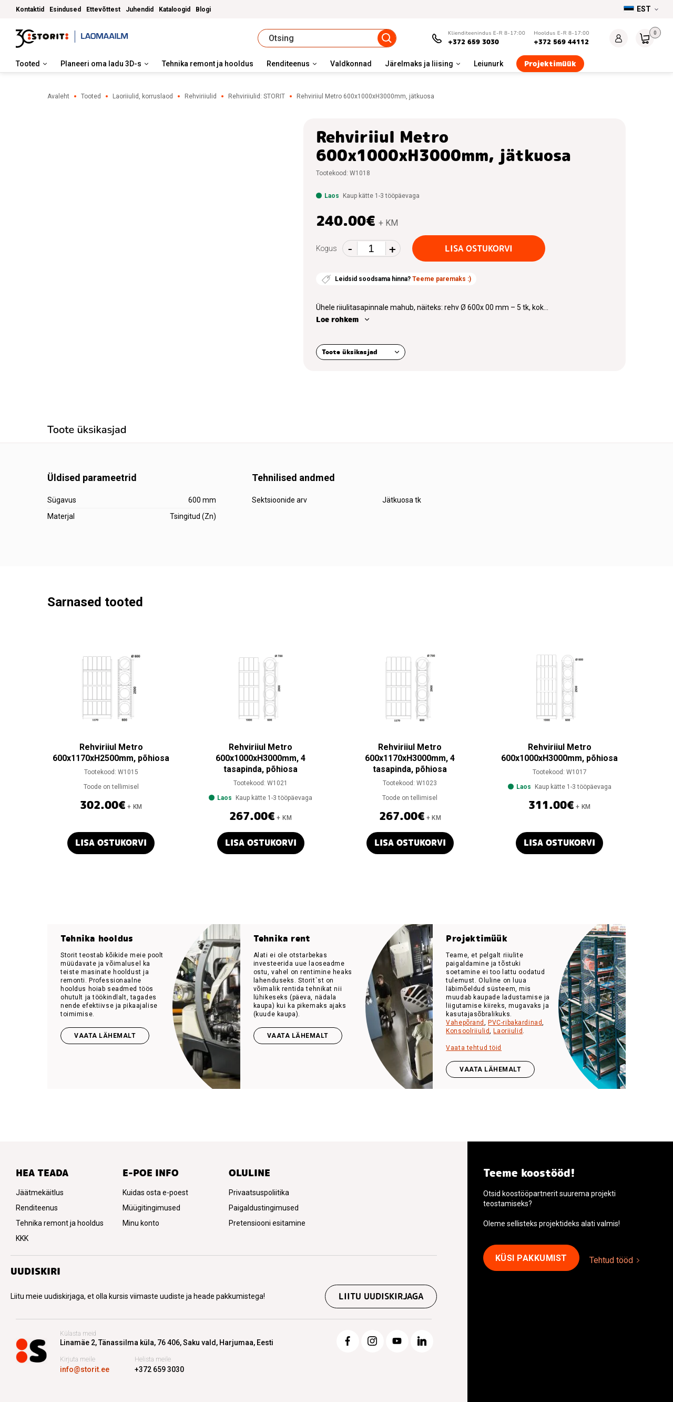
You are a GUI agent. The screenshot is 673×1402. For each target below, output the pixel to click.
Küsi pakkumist (531, 1258)
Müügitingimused (151, 1208)
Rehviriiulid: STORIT (256, 96)
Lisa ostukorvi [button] (111, 843)
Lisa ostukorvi (479, 249)
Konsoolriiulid (468, 1031)
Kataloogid (174, 9)
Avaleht (58, 96)
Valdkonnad (351, 63)
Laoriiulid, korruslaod (143, 96)
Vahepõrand (465, 1022)
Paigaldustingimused (264, 1208)
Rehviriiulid (201, 96)
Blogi (203, 9)
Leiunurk (488, 63)
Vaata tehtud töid (474, 1048)
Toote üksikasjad (350, 351)
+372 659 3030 (473, 41)
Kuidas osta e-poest (155, 1192)
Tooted (28, 63)
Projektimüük (550, 63)
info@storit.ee (84, 1369)
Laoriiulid (508, 1031)
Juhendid (140, 9)
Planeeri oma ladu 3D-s (100, 63)
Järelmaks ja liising (419, 63)
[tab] (87, 431)
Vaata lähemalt (105, 1035)
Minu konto (141, 1223)
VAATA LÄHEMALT (490, 1069)
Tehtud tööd (611, 1260)
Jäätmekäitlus (40, 1192)
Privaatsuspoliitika (259, 1192)
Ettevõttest (103, 9)
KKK (22, 1238)
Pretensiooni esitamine (267, 1223)
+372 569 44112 (561, 41)
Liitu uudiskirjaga (381, 1296)
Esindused (65, 9)
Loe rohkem (337, 319)
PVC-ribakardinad (515, 1022)
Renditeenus (288, 63)
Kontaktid (30, 9)
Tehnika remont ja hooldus (207, 63)
